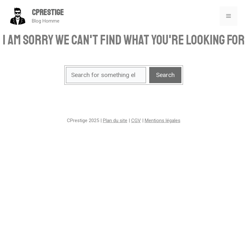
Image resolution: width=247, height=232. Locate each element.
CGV (136, 120)
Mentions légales (162, 120)
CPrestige (48, 12)
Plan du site (115, 120)
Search (165, 75)
